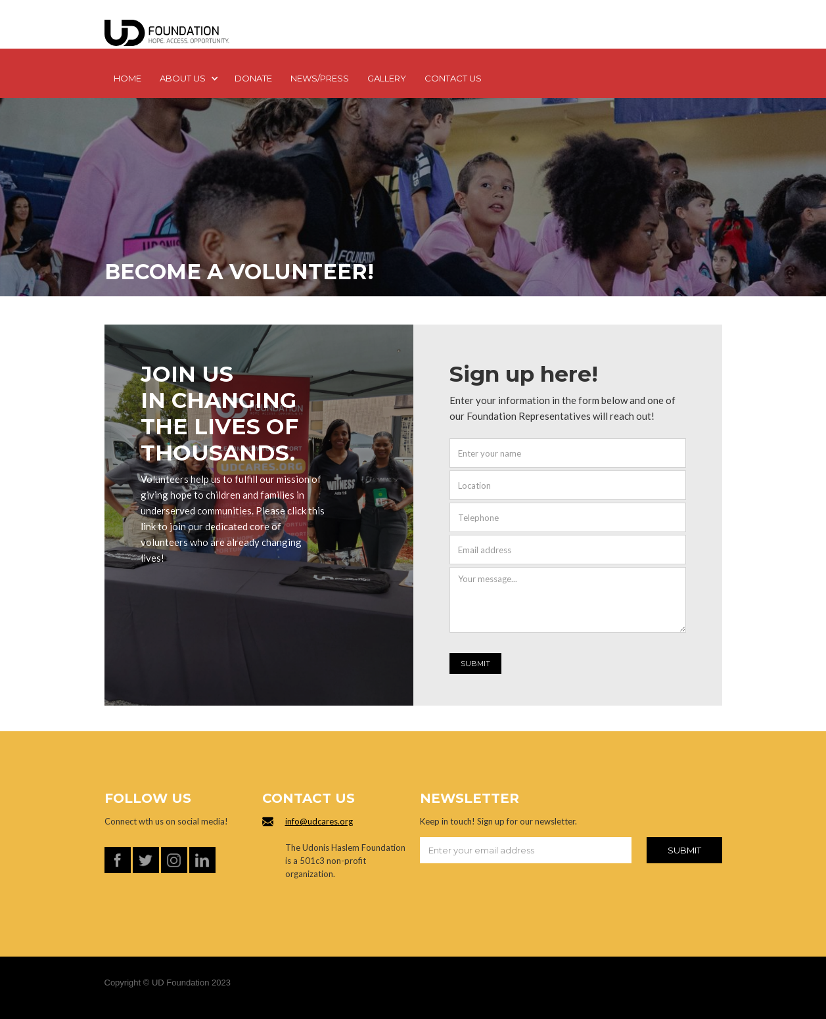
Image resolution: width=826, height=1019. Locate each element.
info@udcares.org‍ (319, 821)
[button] (187, 80)
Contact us (453, 78)
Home (127, 78)
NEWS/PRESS (319, 78)
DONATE (253, 78)
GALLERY (386, 78)
